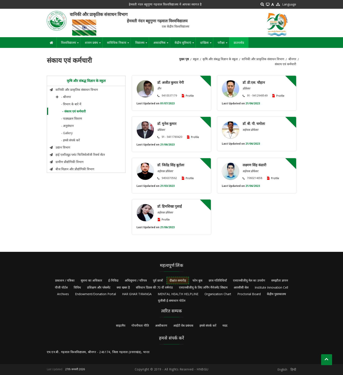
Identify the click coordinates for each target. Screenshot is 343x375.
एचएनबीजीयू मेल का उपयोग (249, 280)
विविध (77, 287)
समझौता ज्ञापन (279, 280)
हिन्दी (293, 369)
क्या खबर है (123, 287)
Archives (63, 294)
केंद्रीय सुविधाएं (185, 44)
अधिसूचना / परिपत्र (136, 280)
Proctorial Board (249, 294)
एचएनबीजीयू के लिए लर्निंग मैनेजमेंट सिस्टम (203, 287)
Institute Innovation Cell (271, 287)
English (282, 369)
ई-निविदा (113, 280)
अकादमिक (161, 44)
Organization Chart (218, 294)
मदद (224, 325)
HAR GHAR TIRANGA (137, 294)
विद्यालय (142, 44)
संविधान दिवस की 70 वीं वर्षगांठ (154, 287)
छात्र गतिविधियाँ (218, 280)
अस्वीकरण (161, 325)
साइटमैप (120, 325)
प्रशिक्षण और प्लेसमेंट (98, 287)
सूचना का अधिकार (91, 280)
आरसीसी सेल (241, 287)
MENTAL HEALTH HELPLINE (178, 294)
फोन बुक (197, 280)
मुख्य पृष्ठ (184, 59)
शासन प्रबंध (93, 44)
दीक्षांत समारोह (178, 280)
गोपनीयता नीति (140, 325)
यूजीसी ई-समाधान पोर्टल (171, 300)
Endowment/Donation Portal (95, 294)
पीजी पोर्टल (61, 287)
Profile (190, 96)
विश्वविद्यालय (70, 44)
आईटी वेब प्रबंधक (183, 325)
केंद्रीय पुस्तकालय (276, 294)
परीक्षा (223, 44)
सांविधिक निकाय (119, 44)
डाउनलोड (239, 42)
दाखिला (206, 44)
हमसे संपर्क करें (208, 325)
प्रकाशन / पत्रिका (65, 280)
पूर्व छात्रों (158, 280)
